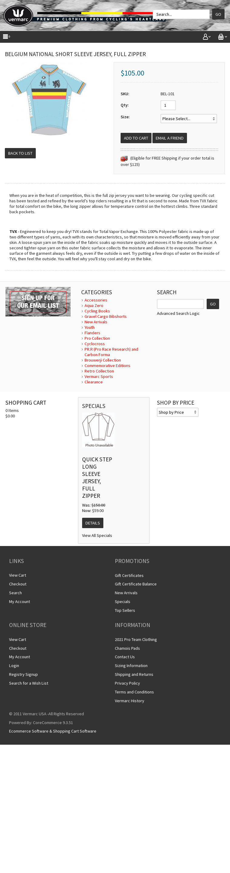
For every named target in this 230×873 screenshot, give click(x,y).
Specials (122, 601)
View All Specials (97, 535)
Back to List (20, 153)
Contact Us (125, 656)
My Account (19, 601)
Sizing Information (131, 665)
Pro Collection (97, 338)
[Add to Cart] (136, 138)
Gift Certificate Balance (136, 584)
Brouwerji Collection (103, 360)
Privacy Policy (127, 683)
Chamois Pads (127, 648)
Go (218, 14)
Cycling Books (97, 311)
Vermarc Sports (99, 376)
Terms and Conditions (134, 692)
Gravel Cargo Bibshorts (106, 316)
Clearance (94, 382)
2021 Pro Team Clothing (136, 639)
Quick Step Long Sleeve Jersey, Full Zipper (97, 477)
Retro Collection (99, 371)
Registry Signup (23, 674)
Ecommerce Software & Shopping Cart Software (52, 731)
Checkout (17, 584)
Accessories (96, 300)
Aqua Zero (94, 305)
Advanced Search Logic (178, 313)
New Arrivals (96, 322)
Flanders (92, 332)
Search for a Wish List (28, 683)
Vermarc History (129, 700)
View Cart (17, 575)
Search (15, 592)
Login (14, 665)
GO (213, 304)
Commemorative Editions (107, 365)
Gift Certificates (129, 575)
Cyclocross (95, 343)
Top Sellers (125, 610)
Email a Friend (170, 138)
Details (92, 523)
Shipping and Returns (134, 674)
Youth (90, 327)
